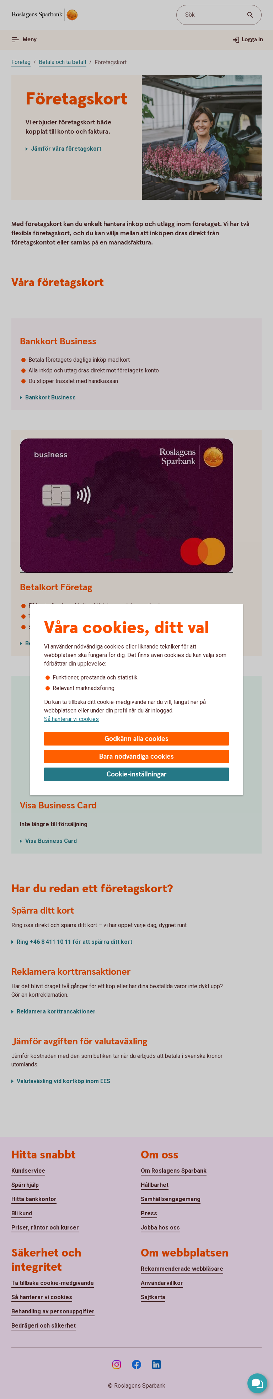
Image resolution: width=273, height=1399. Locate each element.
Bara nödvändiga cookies (136, 756)
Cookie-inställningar (137, 774)
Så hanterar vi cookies (71, 719)
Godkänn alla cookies (136, 739)
